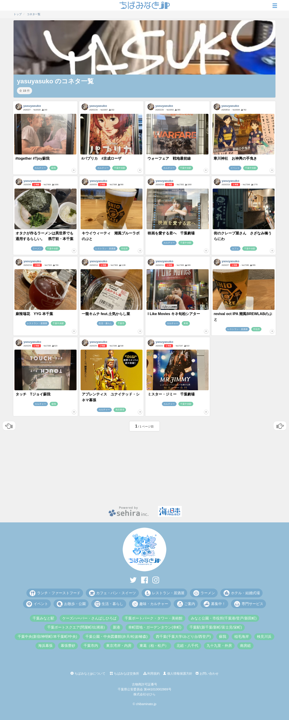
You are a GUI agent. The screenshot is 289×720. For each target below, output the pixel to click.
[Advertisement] (144, 467)
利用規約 (151, 673)
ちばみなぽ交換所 (124, 673)
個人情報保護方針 (177, 673)
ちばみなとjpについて (87, 673)
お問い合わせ (207, 673)
